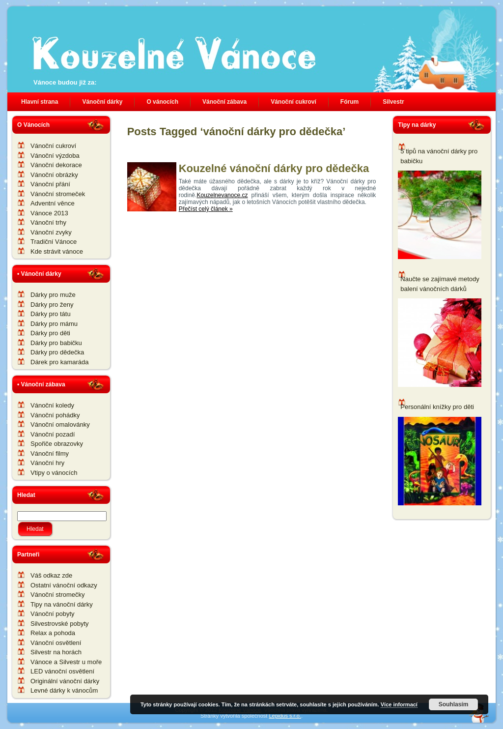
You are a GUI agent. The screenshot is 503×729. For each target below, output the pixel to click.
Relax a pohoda (52, 633)
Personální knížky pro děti (437, 406)
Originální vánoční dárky (64, 681)
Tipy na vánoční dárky (61, 604)
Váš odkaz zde (51, 575)
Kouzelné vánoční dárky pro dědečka (274, 168)
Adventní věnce (52, 203)
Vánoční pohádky (55, 415)
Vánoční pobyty (52, 613)
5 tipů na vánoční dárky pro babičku (438, 156)
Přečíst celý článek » (206, 208)
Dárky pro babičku (56, 343)
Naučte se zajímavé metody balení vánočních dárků (439, 283)
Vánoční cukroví (53, 145)
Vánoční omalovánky (60, 424)
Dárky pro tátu (50, 314)
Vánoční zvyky (51, 232)
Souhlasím (454, 704)
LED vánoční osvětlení (62, 671)
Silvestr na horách (56, 652)
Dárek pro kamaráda (59, 362)
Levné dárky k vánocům (64, 690)
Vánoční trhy (48, 222)
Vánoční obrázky (54, 174)
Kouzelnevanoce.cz (222, 195)
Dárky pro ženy (51, 304)
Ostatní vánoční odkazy (63, 585)
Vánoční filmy (49, 453)
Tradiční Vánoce (53, 241)
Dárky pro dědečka (57, 352)
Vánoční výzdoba (55, 155)
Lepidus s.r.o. (285, 716)
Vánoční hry (47, 463)
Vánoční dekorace (56, 165)
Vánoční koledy (52, 405)
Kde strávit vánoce (56, 251)
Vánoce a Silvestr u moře (66, 662)
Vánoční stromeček (57, 194)
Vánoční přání (50, 184)
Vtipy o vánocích (53, 472)
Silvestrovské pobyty (59, 623)
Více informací (399, 704)
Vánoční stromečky (57, 594)
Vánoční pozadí (52, 434)
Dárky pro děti (50, 333)
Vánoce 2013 (49, 213)
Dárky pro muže (53, 294)
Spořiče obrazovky (56, 443)
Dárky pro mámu (54, 323)
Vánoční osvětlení (55, 642)
